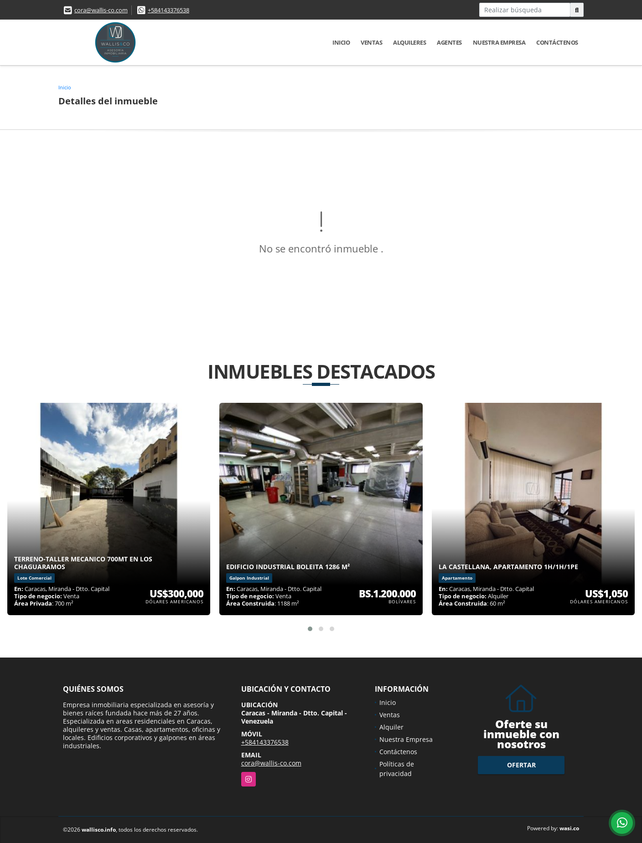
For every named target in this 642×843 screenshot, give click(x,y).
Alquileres (409, 42)
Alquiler (391, 727)
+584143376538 (168, 10)
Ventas (371, 42)
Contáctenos (557, 42)
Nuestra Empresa (499, 42)
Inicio (341, 42)
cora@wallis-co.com (101, 10)
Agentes (449, 42)
